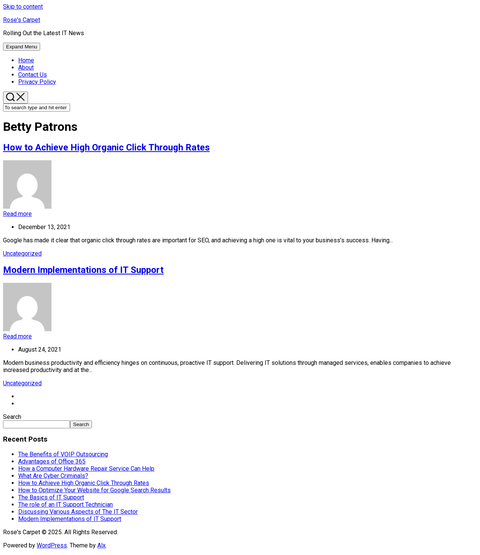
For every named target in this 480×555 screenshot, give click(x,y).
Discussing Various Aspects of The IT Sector (78, 511)
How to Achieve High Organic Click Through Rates (106, 147)
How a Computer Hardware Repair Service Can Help (86, 468)
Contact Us (32, 74)
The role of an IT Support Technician (65, 504)
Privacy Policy (37, 81)
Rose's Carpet (21, 19)
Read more (17, 213)
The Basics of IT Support (51, 497)
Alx (101, 545)
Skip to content (23, 6)
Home (26, 60)
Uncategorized (22, 253)
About (26, 67)
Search (12, 416)
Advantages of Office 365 (52, 461)
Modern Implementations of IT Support (83, 270)
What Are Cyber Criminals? (53, 475)
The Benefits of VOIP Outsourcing (63, 454)
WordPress (52, 545)
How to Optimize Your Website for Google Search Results (94, 490)
